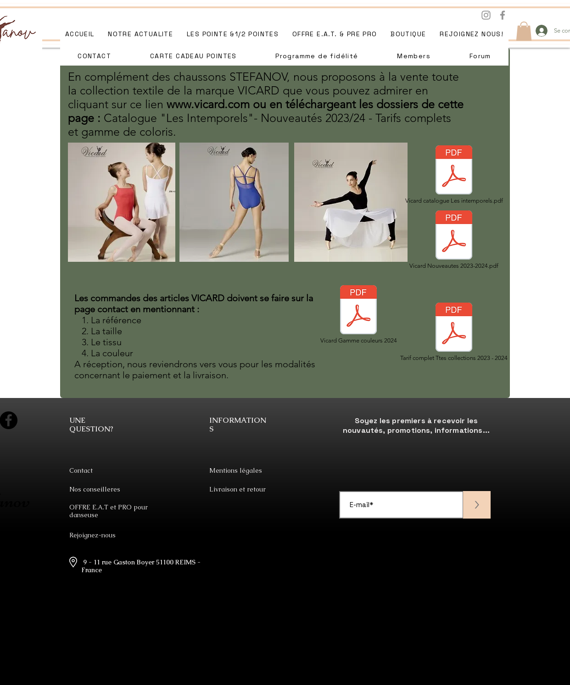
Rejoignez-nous (92, 535)
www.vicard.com (208, 104)
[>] (477, 505)
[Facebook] (503, 15)
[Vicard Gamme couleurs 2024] (358, 314)
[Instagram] (486, 15)
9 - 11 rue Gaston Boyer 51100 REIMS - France (141, 566)
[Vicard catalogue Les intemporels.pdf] (454, 175)
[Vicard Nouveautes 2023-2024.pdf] (454, 240)
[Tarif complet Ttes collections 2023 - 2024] (454, 332)
